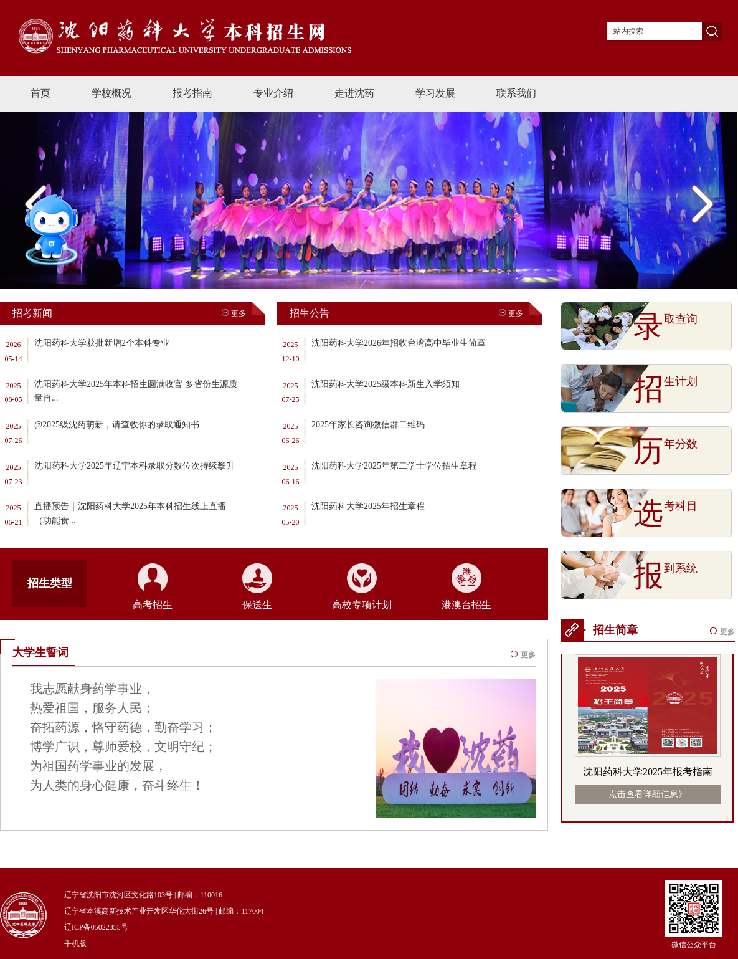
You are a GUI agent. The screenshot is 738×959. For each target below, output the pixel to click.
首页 (40, 93)
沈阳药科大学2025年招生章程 (368, 506)
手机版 (75, 943)
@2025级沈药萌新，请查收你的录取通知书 (116, 424)
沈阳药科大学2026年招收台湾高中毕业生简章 (398, 343)
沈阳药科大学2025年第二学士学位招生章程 (394, 465)
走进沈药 (354, 93)
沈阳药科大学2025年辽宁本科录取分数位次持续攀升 (134, 465)
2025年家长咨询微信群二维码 (368, 424)
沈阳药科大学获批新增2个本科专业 (101, 343)
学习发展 (435, 93)
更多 (234, 313)
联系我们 (516, 93)
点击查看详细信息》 (647, 794)
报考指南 (192, 93)
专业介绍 (273, 93)
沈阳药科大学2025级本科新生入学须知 (385, 384)
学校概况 (111, 93)
